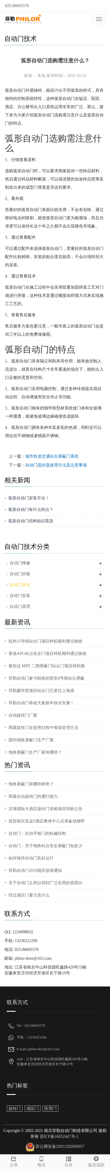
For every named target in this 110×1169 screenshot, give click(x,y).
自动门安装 (20, 595)
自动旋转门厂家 (23, 715)
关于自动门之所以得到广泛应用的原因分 (45, 883)
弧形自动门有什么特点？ (30, 509)
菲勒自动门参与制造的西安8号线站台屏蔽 (46, 678)
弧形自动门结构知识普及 (30, 521)
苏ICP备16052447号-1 (58, 1136)
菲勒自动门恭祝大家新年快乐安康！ (41, 703)
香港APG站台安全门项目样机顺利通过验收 (48, 653)
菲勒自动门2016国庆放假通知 (35, 870)
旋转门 (15, 1108)
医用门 (50, 1108)
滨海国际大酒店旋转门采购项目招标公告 (45, 809)
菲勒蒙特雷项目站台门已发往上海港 (41, 690)
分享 (14, 1160)
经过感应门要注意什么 (29, 895)
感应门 (32, 1108)
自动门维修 (20, 563)
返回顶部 (96, 1160)
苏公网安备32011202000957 (59, 1146)
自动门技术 (20, 585)
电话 (41, 1160)
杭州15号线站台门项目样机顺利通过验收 (45, 641)
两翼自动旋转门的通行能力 (33, 796)
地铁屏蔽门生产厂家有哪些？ (35, 752)
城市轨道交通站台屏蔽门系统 (52, 456)
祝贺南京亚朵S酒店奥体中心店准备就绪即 (47, 821)
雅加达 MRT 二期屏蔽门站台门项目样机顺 (47, 666)
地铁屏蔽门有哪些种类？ (31, 784)
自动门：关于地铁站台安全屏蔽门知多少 (45, 846)
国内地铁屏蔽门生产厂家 (31, 740)
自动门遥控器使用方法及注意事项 (56, 465)
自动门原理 (20, 606)
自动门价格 (20, 574)
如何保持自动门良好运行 (31, 858)
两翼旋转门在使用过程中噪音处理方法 (43, 727)
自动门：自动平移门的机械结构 (37, 833)
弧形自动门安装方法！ (28, 498)
